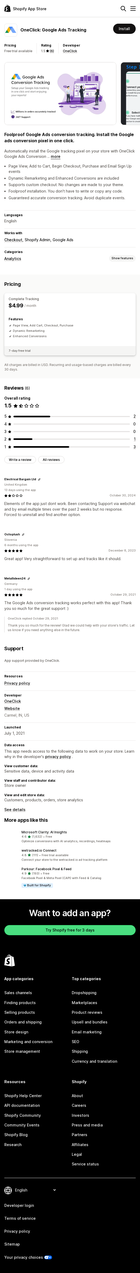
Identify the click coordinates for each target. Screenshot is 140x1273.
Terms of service (20, 1218)
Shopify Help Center (23, 1095)
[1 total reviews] (135, 439)
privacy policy (58, 756)
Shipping (80, 1051)
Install (124, 28)
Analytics (12, 258)
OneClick (70, 51)
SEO (75, 1041)
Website (12, 708)
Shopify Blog (16, 1134)
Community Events (22, 1125)
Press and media (87, 1125)
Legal (77, 1154)
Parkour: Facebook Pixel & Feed (46, 869)
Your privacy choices (23, 1257)
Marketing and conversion (28, 1041)
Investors (80, 1115)
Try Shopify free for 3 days (70, 930)
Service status (85, 1164)
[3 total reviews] (135, 447)
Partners (79, 1134)
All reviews (51, 460)
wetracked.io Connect (38, 850)
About (77, 1095)
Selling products (19, 1012)
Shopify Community (22, 1115)
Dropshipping (84, 992)
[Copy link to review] (39, 479)
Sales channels (18, 992)
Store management (22, 1051)
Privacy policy (17, 683)
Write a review (20, 460)
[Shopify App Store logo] (25, 8)
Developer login (19, 1205)
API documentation (22, 1105)
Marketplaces (84, 1002)
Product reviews (87, 1012)
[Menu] (133, 8)
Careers (79, 1105)
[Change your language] (35, 1190)
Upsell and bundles (89, 1022)
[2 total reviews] (135, 416)
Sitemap (12, 1244)
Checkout (13, 239)
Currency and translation (94, 1061)
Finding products (20, 1002)
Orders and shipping (23, 1022)
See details (15, 809)
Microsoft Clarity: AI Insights (44, 832)
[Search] (123, 8)
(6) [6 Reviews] (52, 51)
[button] (70, 837)
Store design (16, 1032)
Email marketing (87, 1032)
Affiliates (80, 1144)
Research (12, 1144)
